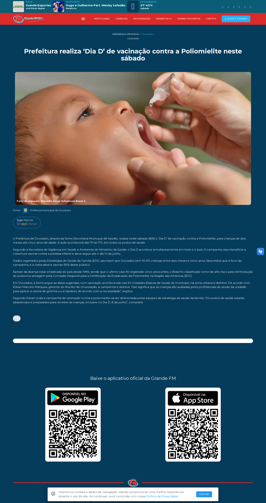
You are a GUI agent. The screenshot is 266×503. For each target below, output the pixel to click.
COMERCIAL (121, 19)
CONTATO (211, 19)
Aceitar (204, 494)
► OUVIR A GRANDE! (236, 19)
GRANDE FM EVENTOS (188, 19)
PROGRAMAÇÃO (141, 19)
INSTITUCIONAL (102, 19)
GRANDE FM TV (164, 19)
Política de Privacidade (162, 496)
